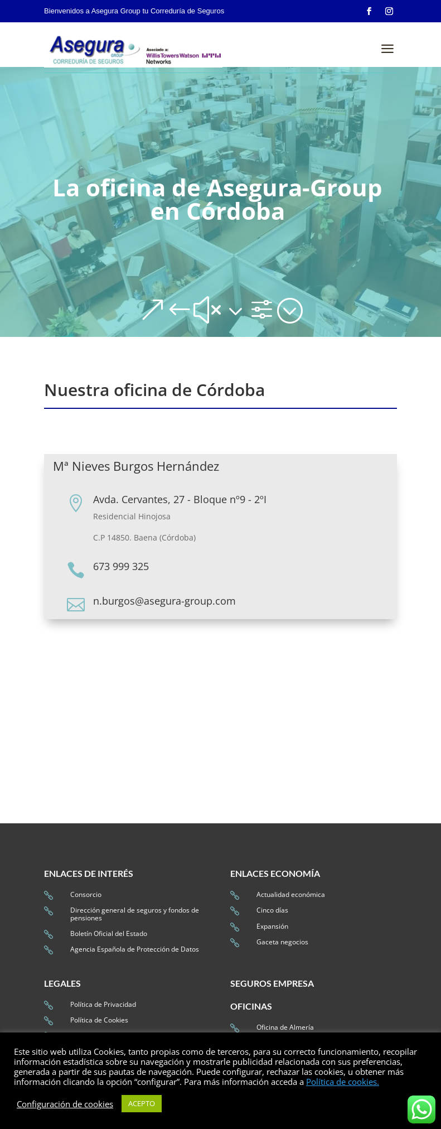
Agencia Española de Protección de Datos (134, 949)
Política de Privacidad (103, 1004)
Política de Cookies (99, 1020)
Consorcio (85, 894)
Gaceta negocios (282, 942)
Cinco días (272, 910)
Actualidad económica (290, 894)
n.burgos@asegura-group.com (164, 600)
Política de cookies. (342, 1081)
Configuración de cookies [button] (65, 1104)
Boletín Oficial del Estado (108, 933)
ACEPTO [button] (141, 1103)
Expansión (272, 926)
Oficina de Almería (285, 1027)
